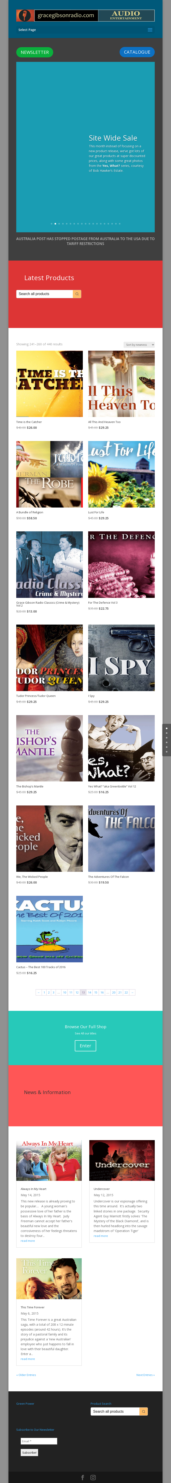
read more (28, 1233)
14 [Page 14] (89, 985)
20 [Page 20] (113, 985)
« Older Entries (26, 1367)
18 (116, 216)
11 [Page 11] (70, 985)
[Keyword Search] (44, 286)
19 (119, 216)
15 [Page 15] (95, 985)
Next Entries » (145, 1367)
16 (108, 216)
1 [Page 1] (44, 985)
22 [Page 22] (126, 985)
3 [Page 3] (53, 985)
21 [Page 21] (120, 985)
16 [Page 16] (102, 985)
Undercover (102, 1181)
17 (112, 216)
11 (89, 216)
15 (104, 216)
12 (93, 216)
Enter (85, 1038)
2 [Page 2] (49, 985)
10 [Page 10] (64, 985)
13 (97, 216)
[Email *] (39, 1433)
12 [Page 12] (77, 985)
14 (101, 216)
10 (85, 216)
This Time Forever (33, 1300)
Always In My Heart (33, 1181)
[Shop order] (139, 337)
